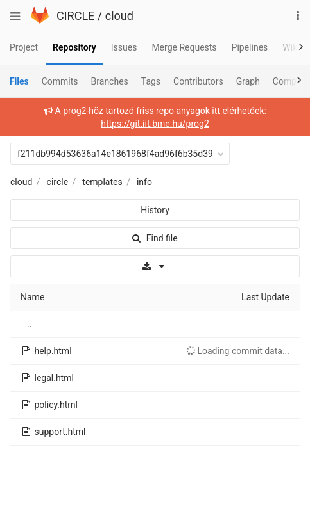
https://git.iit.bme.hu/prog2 (155, 123)
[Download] (155, 266)
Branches (109, 81)
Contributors (198, 81)
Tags (150, 81)
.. (29, 324)
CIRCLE (75, 15)
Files (19, 81)
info (144, 182)
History (155, 210)
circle (58, 182)
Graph (248, 81)
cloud (119, 15)
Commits (60, 81)
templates (102, 182)
